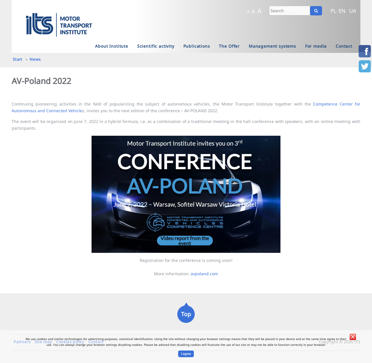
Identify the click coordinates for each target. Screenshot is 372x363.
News (35, 59)
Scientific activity (155, 46)
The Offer (229, 46)
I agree (186, 354)
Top (186, 314)
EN (342, 10)
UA (352, 10)
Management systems (272, 46)
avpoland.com (204, 273)
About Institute (111, 46)
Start (17, 59)
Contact (344, 46)
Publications (196, 46)
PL (333, 10)
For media (316, 46)
